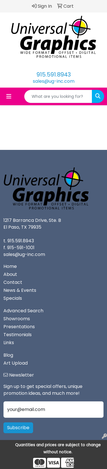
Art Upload (15, 363)
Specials (12, 298)
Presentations (19, 326)
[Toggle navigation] (9, 96)
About (10, 274)
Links (8, 342)
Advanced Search (23, 310)
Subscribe (18, 427)
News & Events (19, 290)
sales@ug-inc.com (53, 81)
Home (10, 266)
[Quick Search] (58, 96)
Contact (12, 282)
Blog (8, 355)
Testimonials (17, 334)
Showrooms (16, 318)
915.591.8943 (54, 74)
